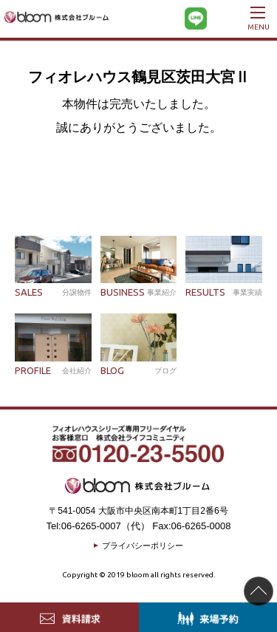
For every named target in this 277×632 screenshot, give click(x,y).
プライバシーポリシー (142, 545)
